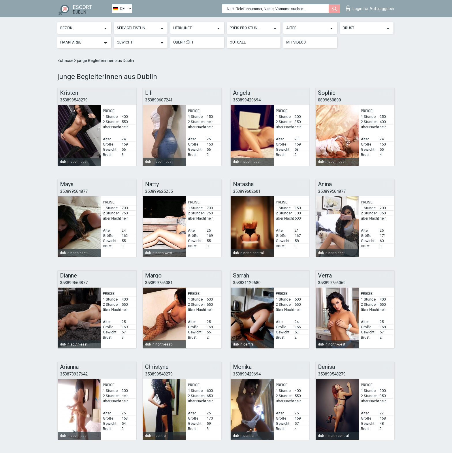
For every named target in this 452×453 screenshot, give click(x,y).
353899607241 (159, 100)
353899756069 (332, 282)
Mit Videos (296, 42)
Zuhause (65, 60)
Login (370, 8)
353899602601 (247, 191)
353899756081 (159, 282)
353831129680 (247, 282)
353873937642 (74, 374)
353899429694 (247, 100)
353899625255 (159, 191)
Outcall (238, 42)
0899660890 (329, 100)
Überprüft (183, 42)
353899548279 (74, 100)
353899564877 (74, 191)
